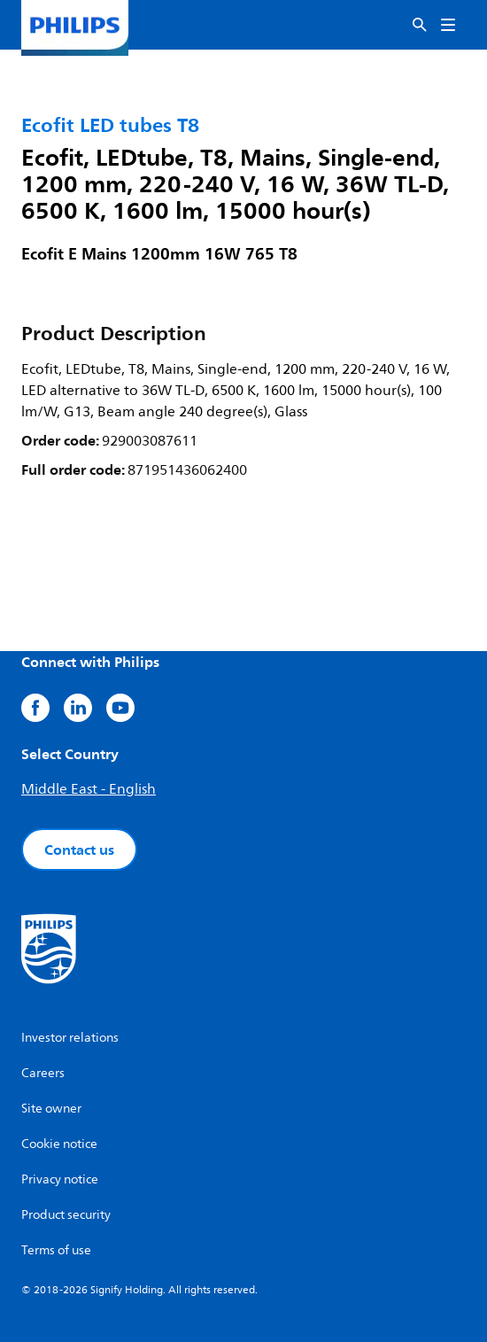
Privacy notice (59, 1179)
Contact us (79, 849)
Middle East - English (88, 789)
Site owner (51, 1108)
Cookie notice (59, 1144)
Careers (43, 1073)
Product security (66, 1215)
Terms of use (56, 1250)
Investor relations (70, 1038)
